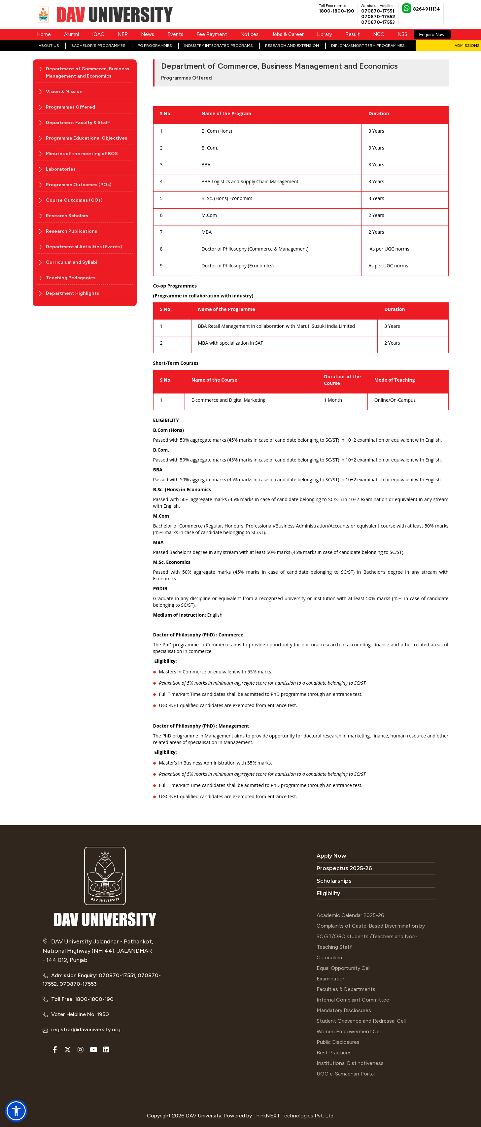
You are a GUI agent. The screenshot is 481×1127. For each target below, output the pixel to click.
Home (44, 34)
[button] (16, 1110)
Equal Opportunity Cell (343, 968)
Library (324, 34)
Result (352, 34)
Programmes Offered (70, 107)
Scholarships (334, 881)
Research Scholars (67, 216)
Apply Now (331, 856)
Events (175, 34)
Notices (249, 34)
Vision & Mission (64, 91)
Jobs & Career (288, 34)
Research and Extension (292, 45)
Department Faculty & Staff (78, 122)
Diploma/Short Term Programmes (368, 45)
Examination (331, 978)
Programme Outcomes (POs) (79, 185)
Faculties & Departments (346, 989)
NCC (378, 34)
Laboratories (61, 169)
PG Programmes (155, 45)
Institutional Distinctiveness (350, 1063)
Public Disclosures (338, 1042)
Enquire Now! (432, 34)
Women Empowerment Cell (349, 1031)
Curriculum (329, 957)
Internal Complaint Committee (353, 1000)
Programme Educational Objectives (86, 138)
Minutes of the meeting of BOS (82, 153)
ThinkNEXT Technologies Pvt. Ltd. (293, 1115)
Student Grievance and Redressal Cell (361, 1021)
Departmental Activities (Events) (84, 247)
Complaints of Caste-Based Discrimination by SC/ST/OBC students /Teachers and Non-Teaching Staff (371, 936)
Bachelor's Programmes (98, 45)
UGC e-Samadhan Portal (346, 1074)
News (147, 34)
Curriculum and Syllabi (71, 262)
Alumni (71, 34)
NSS (402, 34)
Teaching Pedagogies (70, 278)
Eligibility (328, 893)
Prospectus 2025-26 (344, 868)
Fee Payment (211, 34)
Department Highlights (72, 293)
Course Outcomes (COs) (74, 200)
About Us (49, 45)
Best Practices (334, 1052)
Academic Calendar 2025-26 (350, 915)
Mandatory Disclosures (344, 1010)
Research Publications (71, 231)
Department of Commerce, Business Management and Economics (87, 72)
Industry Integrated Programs (218, 45)
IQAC (98, 34)
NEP (123, 34)
